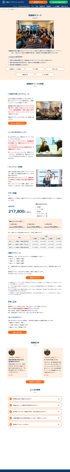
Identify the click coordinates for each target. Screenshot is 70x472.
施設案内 (49, 6)
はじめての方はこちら (24, 6)
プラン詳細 (35, 69)
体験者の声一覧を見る (35, 382)
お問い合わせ (64, 6)
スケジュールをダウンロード (17, 123)
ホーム (15, 6)
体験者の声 (42, 6)
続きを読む (11, 375)
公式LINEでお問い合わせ (58, 2)
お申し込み (55, 69)
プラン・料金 (34, 6)
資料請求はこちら (38, 2)
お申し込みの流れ (30, 312)
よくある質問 (56, 6)
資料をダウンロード (35, 277)
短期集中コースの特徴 (15, 69)
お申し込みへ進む (17, 332)
